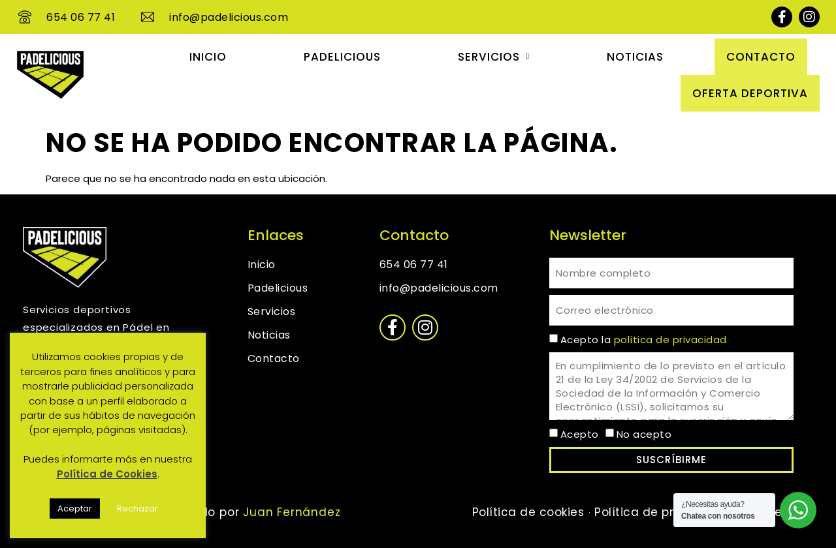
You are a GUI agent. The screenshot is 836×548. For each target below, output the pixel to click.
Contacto (761, 57)
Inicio (208, 57)
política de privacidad (670, 339)
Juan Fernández (289, 512)
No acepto (644, 434)
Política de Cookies (107, 474)
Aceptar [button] (74, 508)
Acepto (579, 434)
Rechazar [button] (137, 508)
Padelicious (342, 57)
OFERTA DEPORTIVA (750, 93)
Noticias (635, 57)
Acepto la (643, 339)
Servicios (494, 56)
